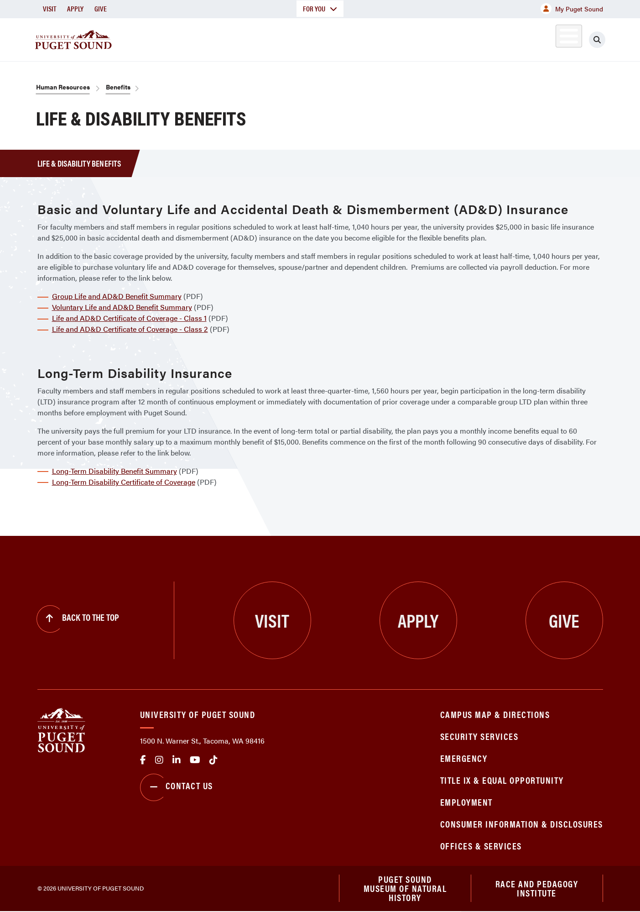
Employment (466, 801)
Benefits (118, 86)
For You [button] (320, 8)
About (227, 38)
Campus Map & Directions (495, 714)
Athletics (497, 38)
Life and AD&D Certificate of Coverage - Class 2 (130, 329)
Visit (49, 8)
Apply (75, 8)
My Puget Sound (572, 8)
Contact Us (176, 787)
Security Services (479, 736)
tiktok (213, 760)
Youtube (195, 760)
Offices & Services (481, 845)
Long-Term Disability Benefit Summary (114, 471)
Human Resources (63, 86)
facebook (143, 760)
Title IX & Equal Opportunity (502, 779)
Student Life (427, 38)
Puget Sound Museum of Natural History (405, 888)
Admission (356, 38)
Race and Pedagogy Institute (536, 888)
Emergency (464, 758)
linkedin (176, 760)
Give (100, 8)
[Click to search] (597, 39)
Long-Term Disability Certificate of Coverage (123, 482)
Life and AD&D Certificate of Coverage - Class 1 (129, 318)
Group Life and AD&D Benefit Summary (117, 296)
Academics (287, 38)
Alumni (546, 38)
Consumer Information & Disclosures (521, 823)
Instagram (159, 760)
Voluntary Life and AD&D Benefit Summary (122, 307)
